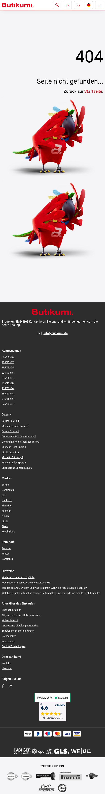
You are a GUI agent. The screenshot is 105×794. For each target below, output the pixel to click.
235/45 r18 (8, 383)
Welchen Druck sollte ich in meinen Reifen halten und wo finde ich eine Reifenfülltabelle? (51, 593)
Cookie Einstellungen (13, 646)
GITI (4, 495)
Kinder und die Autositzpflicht (18, 577)
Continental (8, 489)
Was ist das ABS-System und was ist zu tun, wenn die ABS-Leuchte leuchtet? (44, 587)
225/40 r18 (8, 372)
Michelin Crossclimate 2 (15, 426)
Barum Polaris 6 (10, 431)
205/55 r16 (8, 357)
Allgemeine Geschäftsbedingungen (21, 615)
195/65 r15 (8, 367)
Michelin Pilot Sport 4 (14, 446)
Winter (5, 553)
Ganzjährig (7, 558)
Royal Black (8, 531)
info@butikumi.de (56, 333)
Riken (5, 526)
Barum (5, 484)
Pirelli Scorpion (10, 452)
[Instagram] (10, 686)
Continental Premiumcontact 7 (19, 436)
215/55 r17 (8, 377)
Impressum (8, 641)
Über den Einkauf (11, 609)
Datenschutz (9, 635)
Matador (6, 505)
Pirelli (5, 521)
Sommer (6, 548)
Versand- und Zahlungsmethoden (20, 625)
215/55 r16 (8, 398)
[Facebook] (3, 686)
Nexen (5, 515)
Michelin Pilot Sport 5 (14, 462)
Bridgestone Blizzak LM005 (17, 467)
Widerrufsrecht (10, 620)
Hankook (7, 500)
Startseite (93, 91)
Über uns (7, 668)
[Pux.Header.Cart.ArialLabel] (78, 5)
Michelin (6, 510)
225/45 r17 (8, 362)
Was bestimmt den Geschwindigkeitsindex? (26, 582)
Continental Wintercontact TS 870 (20, 441)
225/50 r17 (8, 404)
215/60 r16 (8, 388)
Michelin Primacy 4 (12, 457)
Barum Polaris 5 (10, 420)
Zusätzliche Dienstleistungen (18, 630)
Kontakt (6, 663)
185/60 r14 (8, 393)
